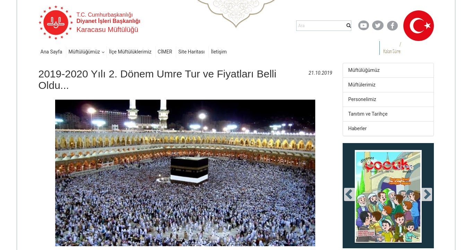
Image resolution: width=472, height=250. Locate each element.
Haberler (357, 128)
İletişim (219, 52)
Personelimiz (362, 99)
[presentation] (349, 194)
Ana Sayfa (51, 52)
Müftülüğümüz (84, 52)
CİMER (165, 52)
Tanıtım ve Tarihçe (367, 114)
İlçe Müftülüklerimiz (130, 52)
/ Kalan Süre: (392, 48)
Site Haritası (191, 52)
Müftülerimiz (362, 85)
